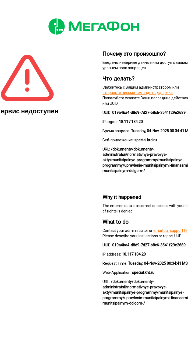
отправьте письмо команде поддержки (137, 92)
